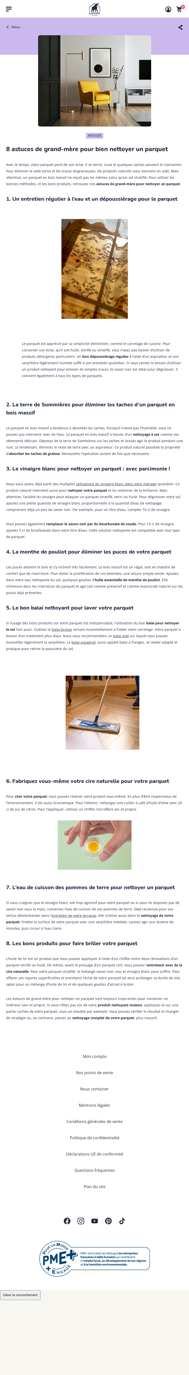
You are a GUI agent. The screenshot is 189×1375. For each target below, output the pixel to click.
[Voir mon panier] (179, 9)
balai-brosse (62, 629)
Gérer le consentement (20, 1295)
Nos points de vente (94, 1072)
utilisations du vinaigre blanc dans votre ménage (116, 484)
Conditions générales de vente (94, 1121)
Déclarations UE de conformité (94, 1154)
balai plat (121, 635)
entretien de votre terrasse (74, 915)
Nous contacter (94, 1089)
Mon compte (94, 1056)
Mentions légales (94, 1105)
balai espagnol (84, 642)
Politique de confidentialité (94, 1137)
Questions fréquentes (94, 1170)
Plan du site (94, 1186)
